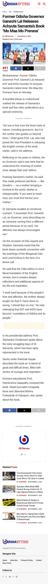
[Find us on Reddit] (17, 576)
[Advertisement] (24, 326)
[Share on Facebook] (16, 68)
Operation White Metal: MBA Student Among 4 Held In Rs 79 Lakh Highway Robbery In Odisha (30, 489)
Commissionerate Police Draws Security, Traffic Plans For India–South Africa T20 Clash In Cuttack (30, 476)
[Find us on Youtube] (10, 576)
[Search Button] (44, 4)
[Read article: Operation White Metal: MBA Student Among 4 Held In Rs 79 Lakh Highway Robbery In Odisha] (9, 490)
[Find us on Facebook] (3, 576)
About (5, 560)
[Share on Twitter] (28, 68)
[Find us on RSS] (13, 576)
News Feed (7, 563)
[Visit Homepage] (16, 3)
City (10, 12)
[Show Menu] (39, 4)
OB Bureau (9, 36)
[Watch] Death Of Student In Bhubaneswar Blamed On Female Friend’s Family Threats (30, 503)
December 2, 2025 (24, 36)
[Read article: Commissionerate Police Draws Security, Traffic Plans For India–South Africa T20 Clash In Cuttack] (9, 476)
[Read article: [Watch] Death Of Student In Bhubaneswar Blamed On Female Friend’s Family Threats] (9, 503)
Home (5, 12)
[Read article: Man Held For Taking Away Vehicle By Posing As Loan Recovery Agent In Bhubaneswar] (9, 517)
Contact (39, 560)
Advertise (14, 560)
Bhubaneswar (18, 12)
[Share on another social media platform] (39, 68)
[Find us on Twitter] (6, 576)
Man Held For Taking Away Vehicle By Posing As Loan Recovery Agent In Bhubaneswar (31, 517)
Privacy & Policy (27, 560)
